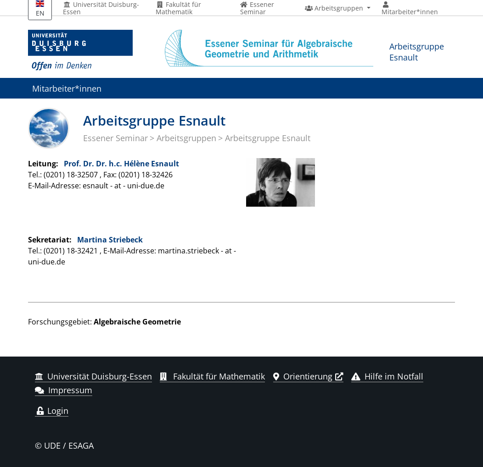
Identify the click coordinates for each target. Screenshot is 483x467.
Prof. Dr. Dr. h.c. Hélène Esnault (121, 164)
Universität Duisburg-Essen (101, 8)
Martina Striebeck (110, 240)
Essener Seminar (115, 137)
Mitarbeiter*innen (66, 88)
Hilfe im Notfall (387, 376)
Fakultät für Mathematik (178, 8)
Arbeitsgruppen (186, 137)
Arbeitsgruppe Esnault (416, 51)
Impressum (63, 390)
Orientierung (302, 376)
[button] (338, 8)
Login (51, 410)
